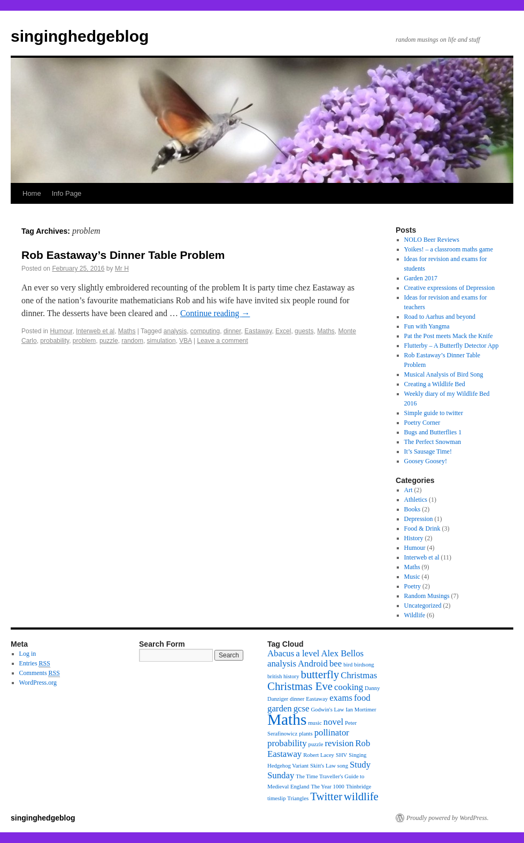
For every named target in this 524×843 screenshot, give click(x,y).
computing (205, 331)
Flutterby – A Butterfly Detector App (451, 345)
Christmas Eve (300, 686)
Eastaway (258, 331)
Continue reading (215, 313)
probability (54, 340)
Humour (61, 331)
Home (31, 193)
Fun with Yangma (427, 326)
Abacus (280, 653)
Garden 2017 (420, 278)
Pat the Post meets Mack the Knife (448, 336)
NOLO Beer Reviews (431, 239)
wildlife (361, 796)
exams (340, 698)
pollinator (331, 732)
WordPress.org (38, 682)
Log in (27, 653)
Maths (127, 331)
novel (333, 722)
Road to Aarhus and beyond (439, 316)
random (132, 340)
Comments (39, 673)
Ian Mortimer (360, 709)
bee (335, 663)
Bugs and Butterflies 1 (433, 432)
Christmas (359, 675)
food (362, 698)
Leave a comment (222, 340)
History (413, 538)
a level (307, 653)
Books (412, 509)
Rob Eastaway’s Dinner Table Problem (123, 255)
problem (84, 340)
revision (339, 743)
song (342, 766)
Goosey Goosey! (425, 461)
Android (313, 663)
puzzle (108, 340)
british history (283, 676)
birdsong (364, 665)
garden (279, 708)
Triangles (298, 798)
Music (412, 576)
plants (305, 734)
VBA (185, 340)
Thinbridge (358, 787)
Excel (283, 331)
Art (408, 490)
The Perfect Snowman (432, 442)
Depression (418, 519)
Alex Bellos (342, 653)
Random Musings (427, 596)
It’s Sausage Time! (428, 451)
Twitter (326, 796)
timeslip (276, 798)
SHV (341, 755)
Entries (34, 664)
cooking (348, 687)
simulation (161, 340)
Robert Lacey (318, 755)
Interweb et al (95, 331)
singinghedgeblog (80, 36)
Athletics (415, 499)
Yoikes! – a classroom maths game (448, 249)
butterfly (320, 674)
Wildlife (415, 615)
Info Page (67, 193)
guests (304, 331)
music (314, 723)
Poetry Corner (422, 422)
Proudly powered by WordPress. (447, 818)
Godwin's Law (327, 709)
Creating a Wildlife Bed (434, 384)
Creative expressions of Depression (449, 288)
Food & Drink (422, 528)
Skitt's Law (323, 766)
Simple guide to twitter (433, 413)
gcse (302, 708)
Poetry (412, 586)
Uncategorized (423, 605)
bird (347, 665)
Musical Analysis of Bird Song (443, 374)
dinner (232, 331)
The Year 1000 (327, 787)
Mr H (122, 268)
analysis (175, 331)
